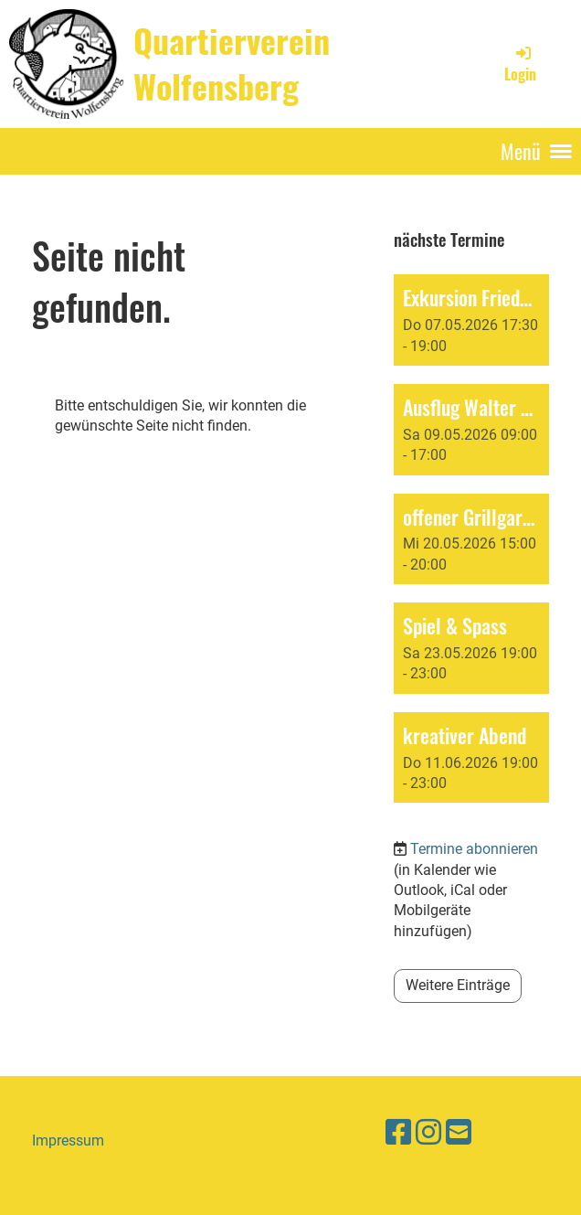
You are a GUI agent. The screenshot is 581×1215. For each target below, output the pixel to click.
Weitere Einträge (458, 985)
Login (520, 64)
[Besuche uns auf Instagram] (428, 1132)
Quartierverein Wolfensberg (231, 63)
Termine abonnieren (474, 849)
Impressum (68, 1140)
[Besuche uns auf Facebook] (398, 1132)
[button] (471, 320)
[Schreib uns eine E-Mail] (458, 1132)
